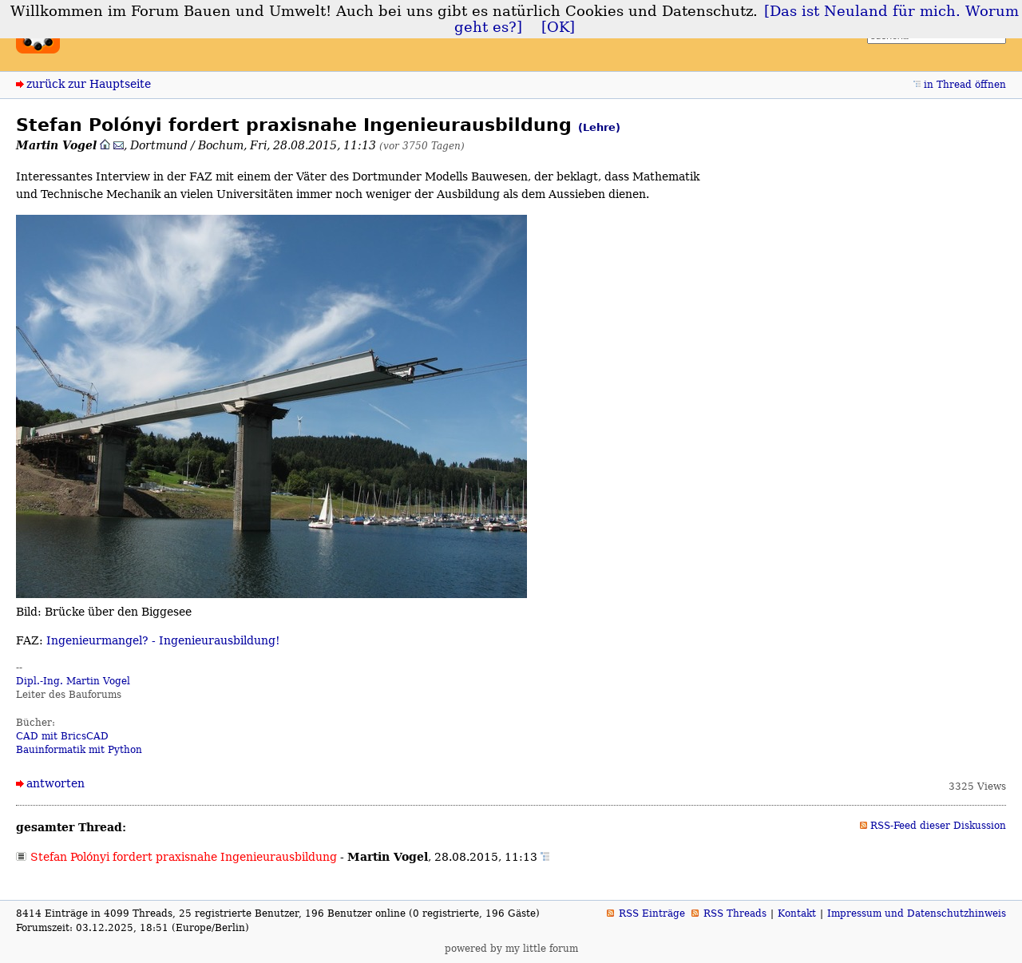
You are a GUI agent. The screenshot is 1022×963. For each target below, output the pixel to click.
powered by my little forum (511, 948)
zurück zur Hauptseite (88, 83)
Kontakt (797, 913)
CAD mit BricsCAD (62, 736)
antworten (55, 783)
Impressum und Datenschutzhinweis (916, 913)
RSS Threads (734, 913)
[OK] (558, 27)
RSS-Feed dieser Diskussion (938, 825)
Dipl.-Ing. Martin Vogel (73, 681)
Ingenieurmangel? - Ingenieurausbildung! (163, 640)
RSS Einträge (652, 913)
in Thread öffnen (965, 84)
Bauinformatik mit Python (79, 749)
